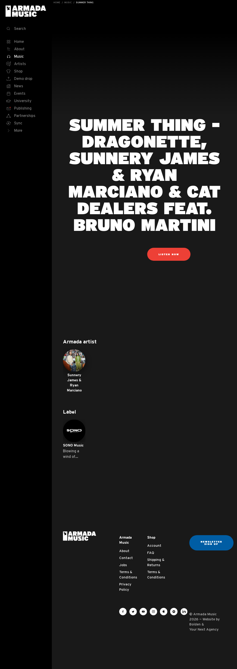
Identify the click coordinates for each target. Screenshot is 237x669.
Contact (126, 558)
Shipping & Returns (155, 562)
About (124, 551)
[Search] (26, 28)
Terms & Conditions (128, 574)
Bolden (195, 624)
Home (56, 2)
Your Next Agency (203, 629)
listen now (169, 254)
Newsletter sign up (211, 542)
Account (154, 545)
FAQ (150, 553)
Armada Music (26, 11)
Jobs (123, 565)
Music (68, 2)
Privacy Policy (125, 586)
